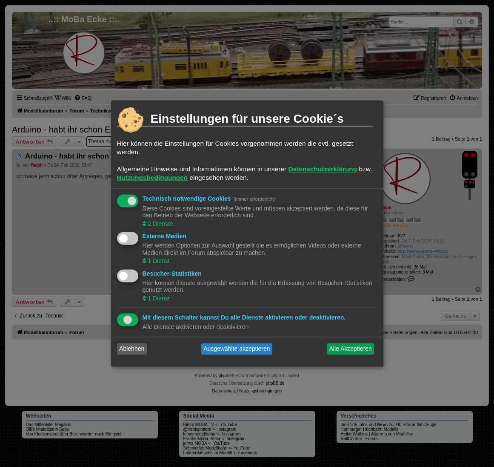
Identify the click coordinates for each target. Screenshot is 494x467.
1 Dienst (158, 261)
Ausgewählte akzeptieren (236, 349)
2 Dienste (159, 223)
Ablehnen (131, 349)
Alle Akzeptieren (350, 349)
